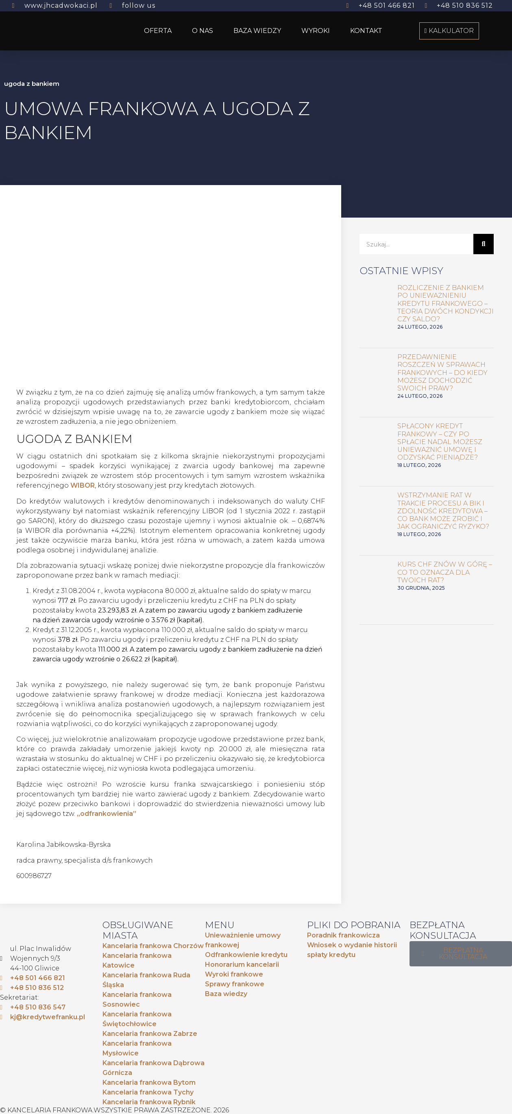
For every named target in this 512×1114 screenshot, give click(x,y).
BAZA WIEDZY (257, 31)
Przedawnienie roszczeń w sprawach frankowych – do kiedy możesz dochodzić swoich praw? (442, 372)
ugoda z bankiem (31, 83)
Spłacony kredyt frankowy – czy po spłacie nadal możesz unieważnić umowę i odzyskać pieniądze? (439, 441)
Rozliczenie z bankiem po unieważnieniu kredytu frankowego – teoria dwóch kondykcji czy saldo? (445, 303)
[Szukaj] (483, 244)
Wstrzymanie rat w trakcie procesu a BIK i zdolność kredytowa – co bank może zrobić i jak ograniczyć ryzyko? (443, 510)
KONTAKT (366, 31)
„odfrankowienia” (106, 814)
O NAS (202, 31)
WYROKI (315, 31)
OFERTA (158, 31)
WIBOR (82, 485)
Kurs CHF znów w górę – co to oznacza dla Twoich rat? (444, 572)
